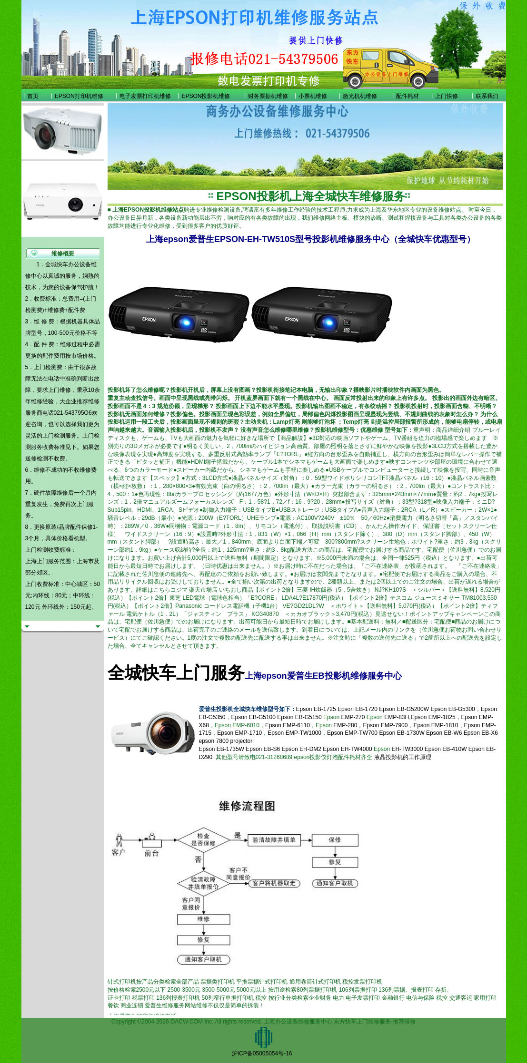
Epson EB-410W (446, 749)
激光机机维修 (360, 96)
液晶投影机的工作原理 (402, 757)
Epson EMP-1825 (433, 717)
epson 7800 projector (226, 741)
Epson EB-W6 (444, 733)
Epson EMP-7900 (385, 725)
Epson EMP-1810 (435, 725)
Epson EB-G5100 (253, 717)
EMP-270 (353, 717)
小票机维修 (312, 96)
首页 (33, 96)
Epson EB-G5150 (299, 717)
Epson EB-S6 (263, 749)
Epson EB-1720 (358, 709)
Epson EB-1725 (316, 709)
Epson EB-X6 (481, 733)
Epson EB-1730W (401, 733)
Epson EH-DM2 (301, 749)
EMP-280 (345, 725)
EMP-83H (396, 717)
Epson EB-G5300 (452, 709)
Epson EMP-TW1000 (294, 733)
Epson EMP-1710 (239, 733)
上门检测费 (48, 367)
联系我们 (487, 96)
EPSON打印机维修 (79, 96)
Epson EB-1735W (221, 749)
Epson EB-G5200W (404, 709)
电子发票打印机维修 (145, 96)
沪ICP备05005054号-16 (262, 1053)
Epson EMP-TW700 (352, 733)
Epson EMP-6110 (287, 725)
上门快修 (446, 96)
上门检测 (53, 435)
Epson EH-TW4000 (347, 749)
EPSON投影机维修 (205, 96)
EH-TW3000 (407, 749)
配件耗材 (407, 96)
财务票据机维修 (268, 96)
